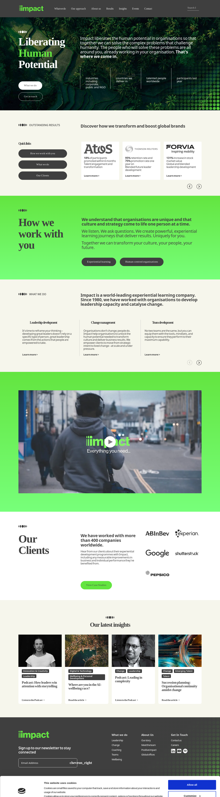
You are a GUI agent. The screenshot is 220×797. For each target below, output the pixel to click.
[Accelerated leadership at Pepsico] (157, 573)
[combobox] (191, 7)
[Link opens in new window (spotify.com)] (185, 751)
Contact (148, 8)
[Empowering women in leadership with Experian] (187, 533)
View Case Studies (96, 585)
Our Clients (42, 175)
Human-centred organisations (141, 261)
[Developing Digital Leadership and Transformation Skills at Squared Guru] (157, 553)
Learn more (91, 175)
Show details (51, 790)
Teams (115, 754)
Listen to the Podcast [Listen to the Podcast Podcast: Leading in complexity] (125, 700)
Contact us (176, 740)
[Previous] (189, 186)
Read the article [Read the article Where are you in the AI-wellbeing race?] (76, 700)
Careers (175, 745)
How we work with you (42, 153)
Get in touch (30, 96)
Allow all (192, 765)
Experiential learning (99, 261)
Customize (192, 776)
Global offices (148, 754)
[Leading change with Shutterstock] (187, 553)
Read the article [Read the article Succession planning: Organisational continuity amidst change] (169, 700)
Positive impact (148, 750)
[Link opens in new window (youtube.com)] (179, 751)
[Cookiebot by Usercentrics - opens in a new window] (21, 790)
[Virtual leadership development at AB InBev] (157, 533)
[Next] (199, 186)
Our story (146, 740)
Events (135, 8)
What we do (60, 8)
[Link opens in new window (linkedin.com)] (173, 751)
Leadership (117, 740)
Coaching (116, 750)
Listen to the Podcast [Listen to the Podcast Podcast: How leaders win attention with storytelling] (32, 700)
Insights (123, 8)
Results (110, 8)
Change (116, 745)
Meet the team (148, 745)
